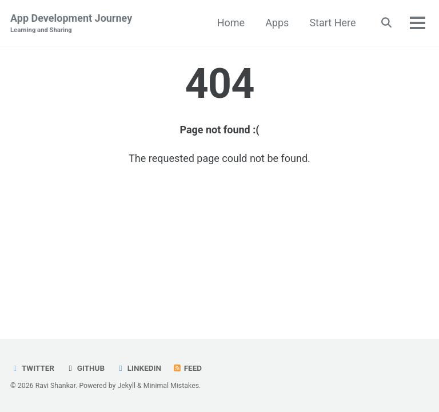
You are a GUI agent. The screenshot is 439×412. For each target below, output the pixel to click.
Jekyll (126, 386)
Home (231, 23)
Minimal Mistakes (171, 386)
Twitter (32, 368)
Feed (187, 368)
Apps (277, 23)
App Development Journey (71, 23)
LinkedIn (138, 368)
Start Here (332, 23)
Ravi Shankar (55, 386)
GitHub (85, 368)
